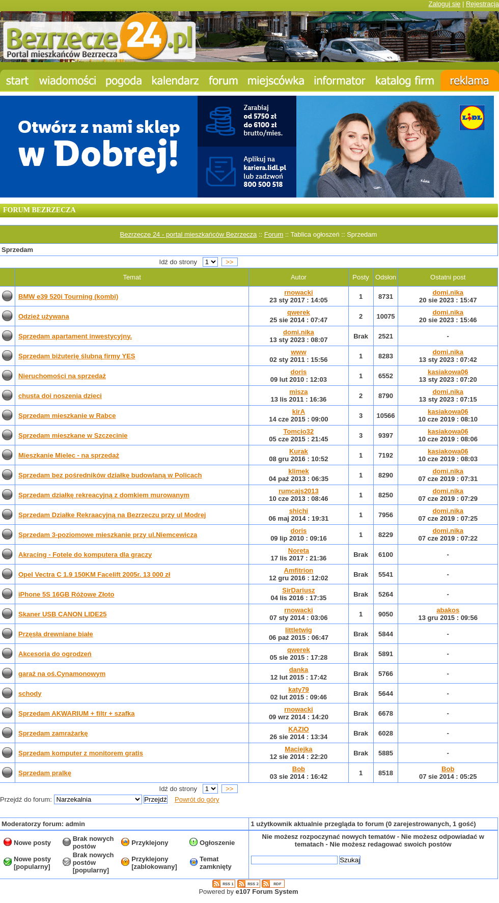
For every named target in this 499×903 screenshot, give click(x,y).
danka (299, 669)
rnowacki (298, 292)
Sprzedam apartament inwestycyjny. (75, 336)
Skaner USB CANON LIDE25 (62, 614)
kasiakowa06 (448, 372)
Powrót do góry (197, 799)
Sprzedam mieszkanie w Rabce (67, 415)
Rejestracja (482, 4)
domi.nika (447, 292)
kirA (298, 411)
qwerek (298, 312)
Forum (274, 234)
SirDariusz (298, 590)
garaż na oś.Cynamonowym (61, 674)
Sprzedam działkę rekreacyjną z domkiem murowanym (103, 495)
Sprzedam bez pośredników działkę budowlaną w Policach (110, 475)
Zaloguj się (444, 4)
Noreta (298, 550)
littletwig (298, 630)
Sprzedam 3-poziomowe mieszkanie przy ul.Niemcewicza (107, 535)
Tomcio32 (299, 431)
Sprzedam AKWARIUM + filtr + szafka (76, 713)
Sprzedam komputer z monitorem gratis (80, 753)
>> (229, 262)
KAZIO (298, 729)
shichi (299, 511)
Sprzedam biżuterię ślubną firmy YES (76, 356)
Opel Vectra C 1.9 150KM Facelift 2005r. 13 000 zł (94, 574)
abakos (447, 610)
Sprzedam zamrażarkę (53, 733)
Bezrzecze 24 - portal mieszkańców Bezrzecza (188, 234)
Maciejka (298, 749)
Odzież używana (43, 316)
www (298, 352)
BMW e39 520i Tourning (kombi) (68, 296)
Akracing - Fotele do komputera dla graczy (85, 554)
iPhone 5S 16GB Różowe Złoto (66, 594)
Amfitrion (299, 570)
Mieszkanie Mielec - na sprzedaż (68, 455)
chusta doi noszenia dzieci (60, 396)
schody (30, 693)
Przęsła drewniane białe (55, 634)
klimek (298, 471)
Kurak (298, 451)
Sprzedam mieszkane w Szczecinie (73, 435)
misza (298, 392)
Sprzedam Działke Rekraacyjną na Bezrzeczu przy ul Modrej (112, 515)
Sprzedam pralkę (44, 773)
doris (299, 372)
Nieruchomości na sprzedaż (62, 376)
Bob (298, 769)
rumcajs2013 (299, 491)
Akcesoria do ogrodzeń (55, 654)
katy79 (298, 689)
